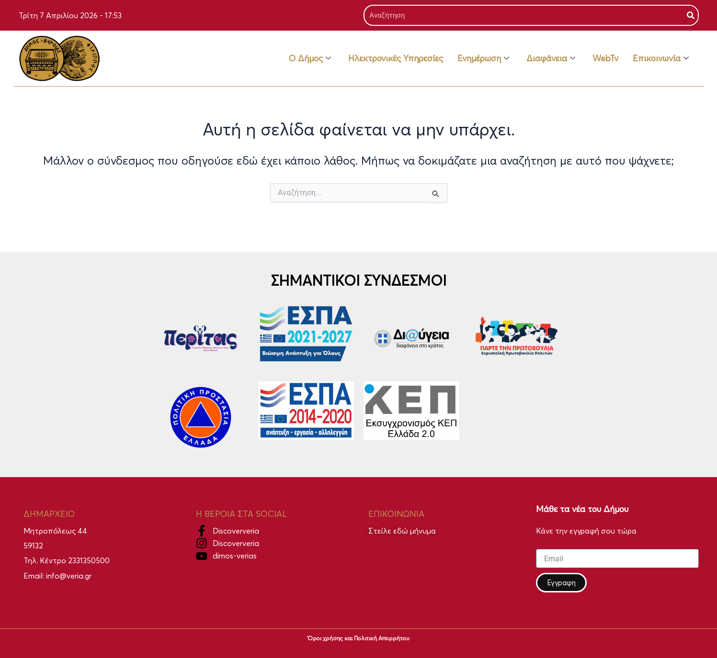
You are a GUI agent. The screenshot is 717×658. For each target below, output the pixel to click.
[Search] (690, 15)
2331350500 (89, 560)
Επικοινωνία (661, 58)
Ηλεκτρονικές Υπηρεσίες (395, 58)
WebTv (605, 58)
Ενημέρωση (483, 58)
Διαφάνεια (550, 58)
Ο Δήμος (310, 58)
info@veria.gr (69, 575)
